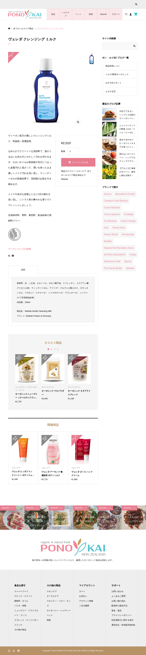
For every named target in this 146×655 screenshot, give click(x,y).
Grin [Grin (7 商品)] (106, 227)
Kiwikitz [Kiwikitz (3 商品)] (108, 241)
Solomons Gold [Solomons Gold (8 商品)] (112, 261)
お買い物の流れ (118, 601)
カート (82, 591)
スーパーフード (21, 591)
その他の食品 (20, 629)
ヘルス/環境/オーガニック (117, 74)
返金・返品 (116, 610)
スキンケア (81, 171)
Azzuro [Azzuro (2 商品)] (107, 194)
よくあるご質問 (118, 596)
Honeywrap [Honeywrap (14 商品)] (128, 234)
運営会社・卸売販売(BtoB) (123, 625)
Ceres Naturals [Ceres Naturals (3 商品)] (112, 207)
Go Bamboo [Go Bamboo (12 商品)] (110, 221)
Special (103, 14)
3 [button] (54, 349)
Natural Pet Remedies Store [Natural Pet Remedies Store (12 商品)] (119, 248)
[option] (26, 378)
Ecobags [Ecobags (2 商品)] (128, 214)
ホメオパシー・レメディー (59, 610)
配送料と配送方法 (119, 605)
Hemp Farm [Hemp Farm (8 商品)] (118, 227)
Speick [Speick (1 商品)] (127, 261)
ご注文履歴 (84, 605)
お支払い (83, 596)
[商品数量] (73, 151)
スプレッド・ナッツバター (26, 620)
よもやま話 (110, 91)
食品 (53, 14)
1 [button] (48, 349)
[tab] (23, 270)
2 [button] (51, 349)
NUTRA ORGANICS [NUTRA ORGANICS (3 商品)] (114, 254)
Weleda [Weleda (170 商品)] (130, 268)
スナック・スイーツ (23, 596)
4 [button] (57, 349)
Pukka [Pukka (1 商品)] (132, 254)
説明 (23, 270)
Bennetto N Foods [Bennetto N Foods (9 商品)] (125, 194)
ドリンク (18, 625)
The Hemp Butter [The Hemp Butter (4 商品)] (113, 268)
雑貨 (91, 14)
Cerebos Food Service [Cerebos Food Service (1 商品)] (116, 200)
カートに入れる (80, 162)
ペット (78, 14)
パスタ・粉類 (20, 605)
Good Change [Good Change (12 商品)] (128, 221)
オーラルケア (53, 596)
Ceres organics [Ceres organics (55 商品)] (112, 214)
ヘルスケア (66, 14)
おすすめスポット (113, 83)
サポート (116, 14)
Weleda (64, 179)
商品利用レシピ (112, 66)
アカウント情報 (86, 601)
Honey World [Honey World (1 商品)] (111, 234)
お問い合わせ (117, 591)
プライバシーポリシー (121, 615)
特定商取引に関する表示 (122, 620)
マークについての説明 (19, 249)
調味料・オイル (21, 601)
